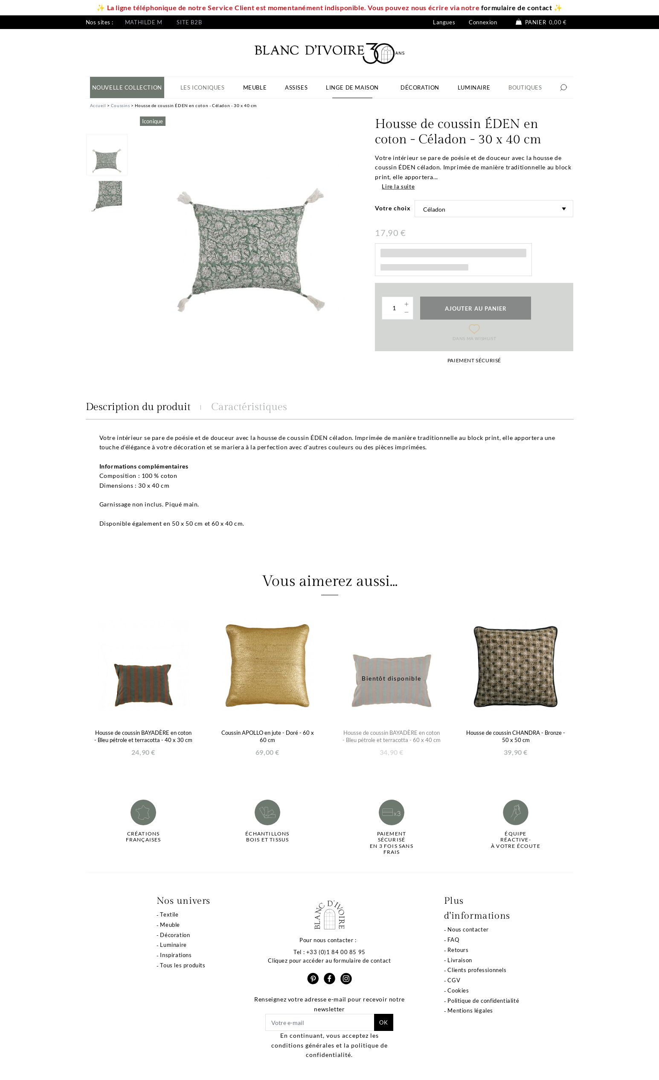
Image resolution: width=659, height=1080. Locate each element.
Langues (444, 22)
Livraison (459, 960)
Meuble (170, 924)
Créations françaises (143, 837)
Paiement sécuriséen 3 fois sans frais (391, 843)
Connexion (483, 22)
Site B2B (189, 22)
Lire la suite (398, 186)
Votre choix (393, 208)
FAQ (453, 939)
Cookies (458, 990)
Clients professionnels (476, 969)
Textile (169, 914)
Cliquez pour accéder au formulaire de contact (329, 960)
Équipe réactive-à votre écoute (515, 840)
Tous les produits (182, 965)
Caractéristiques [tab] (249, 407)
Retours (457, 949)
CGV (453, 980)
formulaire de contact (516, 7)
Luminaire (173, 944)
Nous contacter (467, 929)
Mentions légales (470, 1010)
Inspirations (176, 955)
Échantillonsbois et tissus (267, 837)
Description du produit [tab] (138, 407)
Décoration (175, 935)
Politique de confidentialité (483, 1000)
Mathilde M (144, 22)
